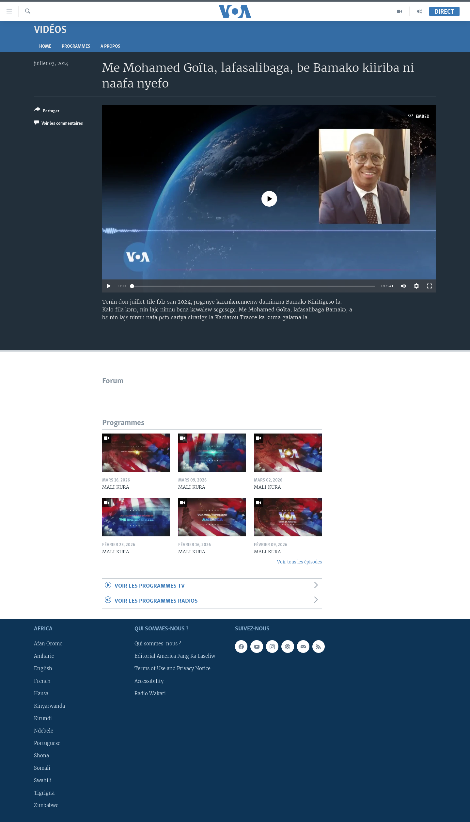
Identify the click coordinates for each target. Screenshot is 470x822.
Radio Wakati (150, 694)
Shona (41, 756)
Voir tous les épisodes (299, 562)
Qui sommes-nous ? (157, 644)
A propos (110, 46)
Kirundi (43, 718)
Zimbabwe (46, 805)
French (42, 681)
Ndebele (43, 731)
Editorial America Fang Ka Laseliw (174, 656)
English (43, 669)
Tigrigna (44, 793)
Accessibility (149, 681)
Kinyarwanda (49, 706)
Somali (42, 768)
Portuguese (47, 743)
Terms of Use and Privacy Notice (172, 669)
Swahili (43, 780)
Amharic (44, 656)
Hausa (41, 694)
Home (45, 46)
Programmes (76, 46)
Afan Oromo (48, 644)
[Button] (46, 111)
